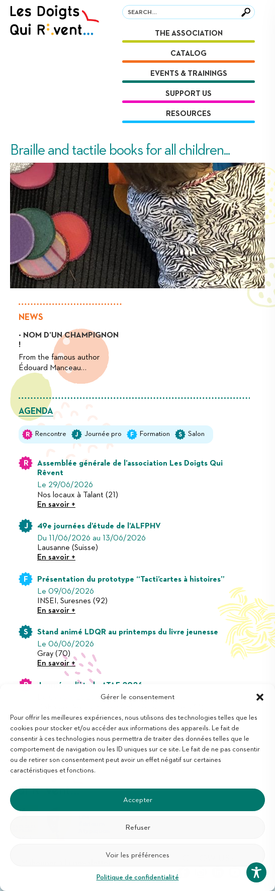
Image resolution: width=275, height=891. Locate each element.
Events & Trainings (188, 73)
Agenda (36, 411)
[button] (260, 697)
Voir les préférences (137, 855)
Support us (188, 93)
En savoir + (56, 505)
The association (189, 33)
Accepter (137, 800)
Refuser (137, 827)
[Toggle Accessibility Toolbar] (256, 872)
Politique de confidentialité (138, 877)
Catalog (188, 53)
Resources (188, 114)
